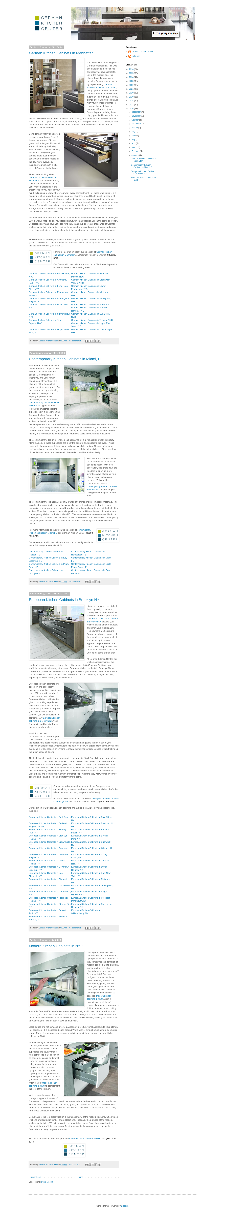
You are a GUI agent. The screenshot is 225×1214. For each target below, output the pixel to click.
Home (80, 1177)
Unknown (136, 56)
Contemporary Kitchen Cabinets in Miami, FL (65, 359)
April (133, 143)
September (136, 124)
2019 (131, 97)
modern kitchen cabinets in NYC (85, 1138)
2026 (131, 69)
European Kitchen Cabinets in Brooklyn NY (64, 600)
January (135, 155)
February (135, 151)
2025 (131, 73)
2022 (131, 85)
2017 (131, 105)
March (134, 147)
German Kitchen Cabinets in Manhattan (61, 53)
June (133, 135)
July (133, 131)
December (136, 112)
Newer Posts (35, 1177)
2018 (131, 101)
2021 (131, 89)
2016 (131, 108)
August (134, 128)
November (136, 116)
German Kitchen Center (142, 52)
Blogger (124, 1206)
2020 (131, 93)
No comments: (75, 341)
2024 (131, 77)
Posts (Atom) (47, 1182)
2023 (131, 81)
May (133, 139)
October (135, 120)
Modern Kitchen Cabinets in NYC (56, 946)
